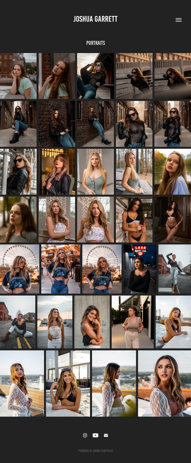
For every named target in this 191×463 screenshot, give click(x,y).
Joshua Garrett (95, 18)
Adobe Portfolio (103, 451)
